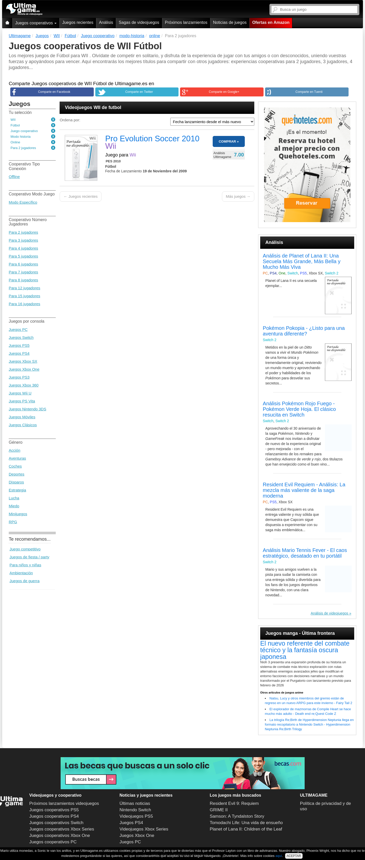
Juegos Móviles (22, 417)
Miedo (14, 506)
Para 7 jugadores (23, 272)
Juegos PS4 (19, 353)
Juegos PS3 (19, 377)
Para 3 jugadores (23, 240)
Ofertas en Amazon (270, 22)
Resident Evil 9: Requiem (234, 803)
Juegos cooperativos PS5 (54, 809)
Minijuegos (18, 514)
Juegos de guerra (25, 581)
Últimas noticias (134, 803)
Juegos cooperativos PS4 (54, 816)
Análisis (106, 22)
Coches (15, 466)
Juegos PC (18, 329)
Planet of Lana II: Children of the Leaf (246, 829)
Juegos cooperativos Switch (56, 822)
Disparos (16, 482)
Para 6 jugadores (23, 264)
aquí (278, 856)
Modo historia (21, 137)
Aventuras (17, 458)
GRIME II (219, 809)
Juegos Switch (21, 337)
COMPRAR (227, 141)
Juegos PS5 (19, 345)
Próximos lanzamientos (186, 22)
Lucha (14, 498)
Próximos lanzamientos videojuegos (64, 803)
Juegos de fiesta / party (29, 557)
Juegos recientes (77, 22)
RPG (13, 522)
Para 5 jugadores (23, 256)
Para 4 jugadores (23, 248)
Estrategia (17, 490)
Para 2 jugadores (23, 148)
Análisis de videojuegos (329, 613)
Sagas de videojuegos (139, 22)
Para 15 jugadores (24, 296)
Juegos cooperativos (36, 23)
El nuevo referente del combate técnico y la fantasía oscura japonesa (304, 650)
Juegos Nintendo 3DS (27, 409)
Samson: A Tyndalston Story (237, 816)
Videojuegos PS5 (136, 816)
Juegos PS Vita (22, 401)
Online (15, 142)
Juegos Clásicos (23, 425)
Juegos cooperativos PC (53, 841)
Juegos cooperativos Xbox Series (61, 829)
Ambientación (21, 573)
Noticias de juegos (230, 22)
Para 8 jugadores (23, 280)
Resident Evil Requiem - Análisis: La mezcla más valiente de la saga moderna (304, 490)
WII (13, 120)
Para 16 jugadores (24, 304)
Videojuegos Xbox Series (143, 829)
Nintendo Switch (135, 809)
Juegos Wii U (20, 393)
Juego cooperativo (24, 131)
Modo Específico (23, 202)
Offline (14, 176)
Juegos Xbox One (24, 369)
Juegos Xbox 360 (24, 385)
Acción (14, 450)
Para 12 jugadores (24, 288)
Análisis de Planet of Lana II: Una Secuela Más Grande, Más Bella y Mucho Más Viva (301, 261)
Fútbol (15, 125)
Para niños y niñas (25, 565)
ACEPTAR (294, 856)
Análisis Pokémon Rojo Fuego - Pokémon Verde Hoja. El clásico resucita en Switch (299, 409)
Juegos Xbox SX (23, 361)
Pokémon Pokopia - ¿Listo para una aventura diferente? (304, 331)
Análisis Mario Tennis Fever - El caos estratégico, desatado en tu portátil (305, 553)
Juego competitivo (25, 549)
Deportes (16, 474)
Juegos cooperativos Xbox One (59, 835)
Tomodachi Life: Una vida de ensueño (246, 822)
